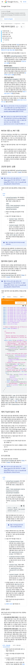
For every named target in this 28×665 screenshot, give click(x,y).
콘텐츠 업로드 (9, 604)
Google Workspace (8, 23)
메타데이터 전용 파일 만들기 (8, 50)
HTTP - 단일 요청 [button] (6, 645)
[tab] (3, 194)
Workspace (13, 2)
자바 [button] (4, 296)
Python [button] (9, 296)
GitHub (5, 182)
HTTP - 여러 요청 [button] (17, 645)
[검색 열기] (21, 2)
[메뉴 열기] (2, 2)
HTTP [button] (4, 193)
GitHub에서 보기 (21, 303)
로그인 (24, 1)
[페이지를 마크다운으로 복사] (21, 26)
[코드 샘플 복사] (25, 305)
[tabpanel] (14, 221)
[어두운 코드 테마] (23, 305)
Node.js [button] (15, 296)
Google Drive (5, 6)
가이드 (23, 23)
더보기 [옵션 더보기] (21, 296)
